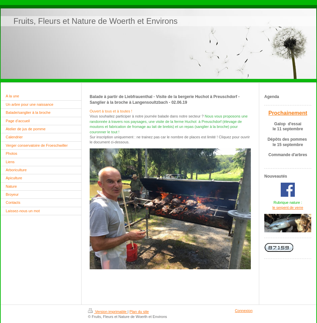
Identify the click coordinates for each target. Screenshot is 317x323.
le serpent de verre (287, 207)
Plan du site (139, 312)
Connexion (244, 311)
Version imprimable (108, 312)
